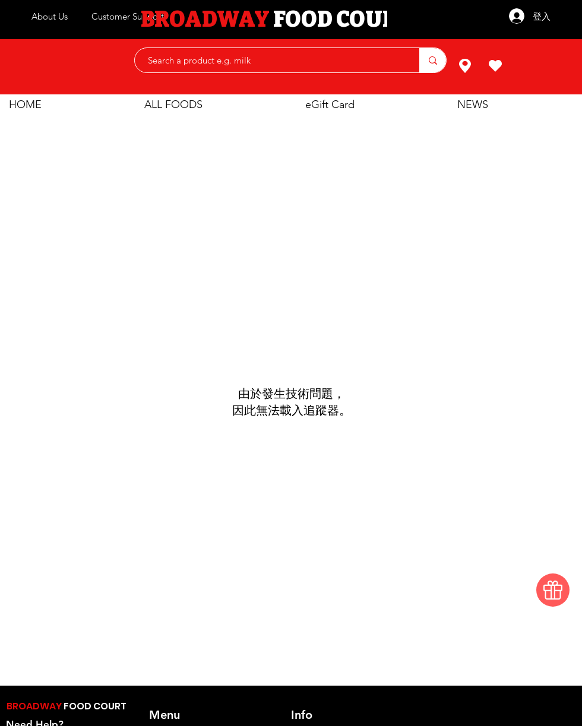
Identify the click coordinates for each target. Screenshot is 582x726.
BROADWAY (35, 706)
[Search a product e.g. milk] (271, 60)
